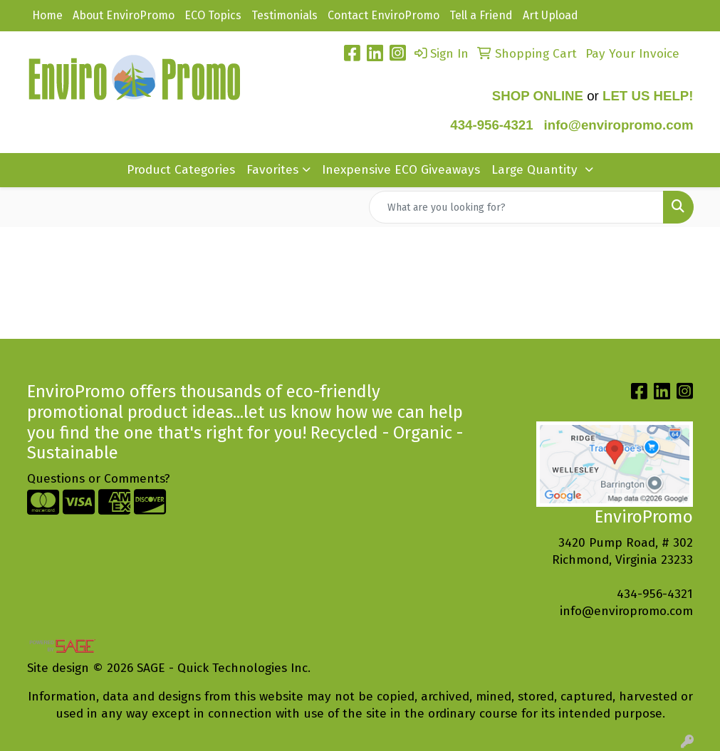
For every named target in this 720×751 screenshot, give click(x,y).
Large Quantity (536, 169)
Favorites (272, 169)
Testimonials (284, 15)
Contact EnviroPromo (383, 15)
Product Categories (181, 169)
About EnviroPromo (123, 15)
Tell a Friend (481, 15)
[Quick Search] (516, 207)
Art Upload (550, 15)
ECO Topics (212, 15)
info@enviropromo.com (626, 611)
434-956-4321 (491, 124)
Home (47, 15)
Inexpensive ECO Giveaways (401, 169)
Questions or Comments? (98, 478)
